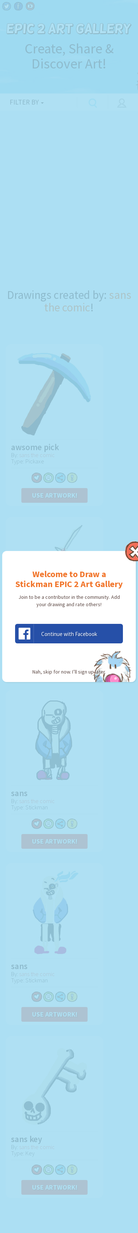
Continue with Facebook (56, 633)
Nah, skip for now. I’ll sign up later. (69, 671)
